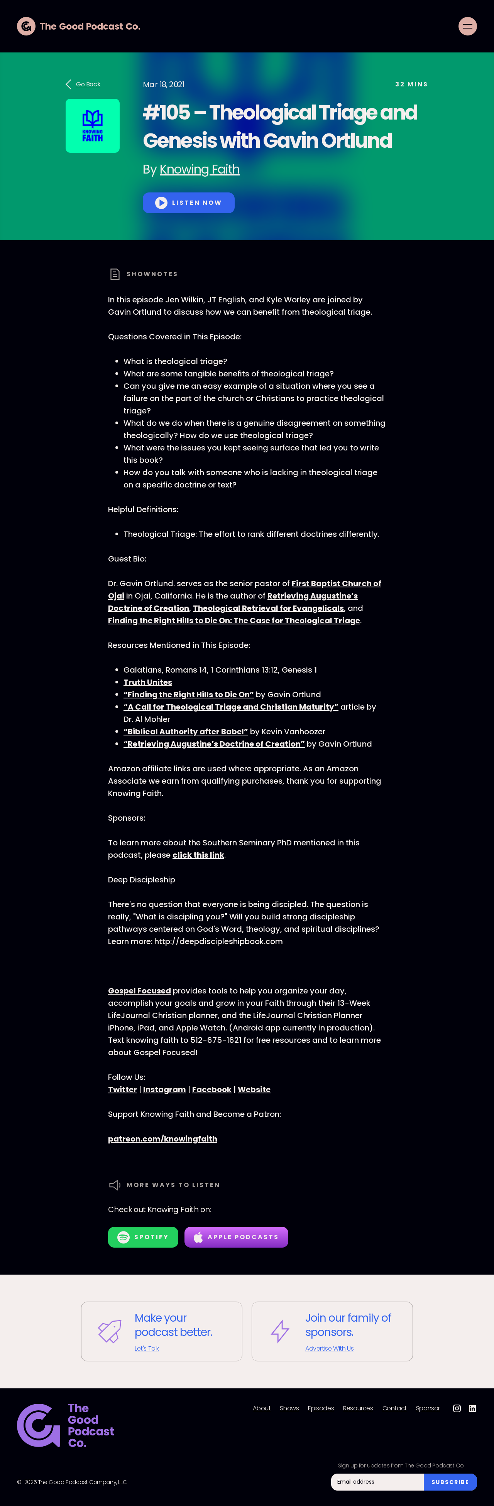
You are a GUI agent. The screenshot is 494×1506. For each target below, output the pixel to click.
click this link (198, 855)
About (262, 1408)
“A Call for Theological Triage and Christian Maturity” (231, 707)
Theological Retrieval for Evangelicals (268, 608)
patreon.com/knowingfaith (162, 1138)
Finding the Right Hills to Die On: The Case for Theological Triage (234, 620)
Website (254, 1089)
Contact (394, 1408)
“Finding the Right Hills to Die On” (189, 694)
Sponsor (428, 1408)
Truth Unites (148, 682)
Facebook (212, 1089)
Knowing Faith (200, 169)
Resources (358, 1408)
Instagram (164, 1089)
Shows (289, 1408)
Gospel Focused (139, 990)
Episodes (321, 1408)
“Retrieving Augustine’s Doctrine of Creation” (214, 744)
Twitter (122, 1089)
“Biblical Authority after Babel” (186, 731)
